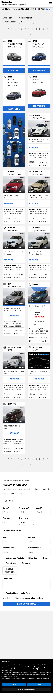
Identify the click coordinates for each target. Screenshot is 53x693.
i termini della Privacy (23, 593)
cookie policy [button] (8, 670)
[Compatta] (20, 563)
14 (18, 34)
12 (43, 29)
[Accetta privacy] (4, 593)
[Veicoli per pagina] (26, 22)
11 (39, 29)
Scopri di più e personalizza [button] (26, 689)
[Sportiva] (28, 558)
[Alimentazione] (39, 552)
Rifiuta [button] (14, 684)
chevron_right (30, 34)
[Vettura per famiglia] (4, 558)
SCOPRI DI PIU (14, 70)
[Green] (41, 558)
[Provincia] (26, 522)
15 (22, 34)
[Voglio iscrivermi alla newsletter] (14, 598)
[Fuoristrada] (4, 563)
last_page (34, 34)
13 (47, 29)
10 (36, 29)
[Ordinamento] (10, 22)
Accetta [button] (39, 684)
